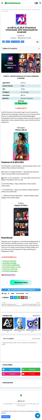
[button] (40, 3)
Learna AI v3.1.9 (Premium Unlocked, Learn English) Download (20, 330)
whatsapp (32, 369)
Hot (7, 9)
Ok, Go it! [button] (6, 417)
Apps (7, 42)
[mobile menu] (2, 3)
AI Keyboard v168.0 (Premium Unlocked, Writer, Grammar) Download (8, 330)
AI (3, 42)
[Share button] (29, 297)
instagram (12, 374)
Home (3, 9)
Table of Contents (21, 48)
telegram (12, 369)
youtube (32, 374)
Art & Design (15, 42)
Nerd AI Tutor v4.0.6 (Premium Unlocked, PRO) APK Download (32, 330)
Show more (36, 316)
